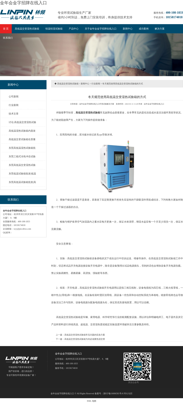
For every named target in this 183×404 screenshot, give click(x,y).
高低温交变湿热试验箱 (27, 28)
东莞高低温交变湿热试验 (22, 165)
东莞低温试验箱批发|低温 (22, 173)
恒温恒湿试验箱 (54, 28)
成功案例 (144, 28)
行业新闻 (13, 105)
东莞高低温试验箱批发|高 (22, 182)
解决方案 (160, 28)
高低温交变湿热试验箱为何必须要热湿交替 (84, 339)
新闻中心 (128, 28)
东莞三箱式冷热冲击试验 (22, 156)
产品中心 (74, 28)
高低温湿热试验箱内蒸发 (22, 130)
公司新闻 (13, 96)
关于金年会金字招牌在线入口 (101, 28)
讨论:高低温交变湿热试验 (22, 122)
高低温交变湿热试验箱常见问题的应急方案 (84, 335)
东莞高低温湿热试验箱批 (22, 148)
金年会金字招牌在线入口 (23, 2)
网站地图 (128, 393)
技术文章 (13, 113)
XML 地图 (91, 401)
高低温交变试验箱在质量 (22, 139)
